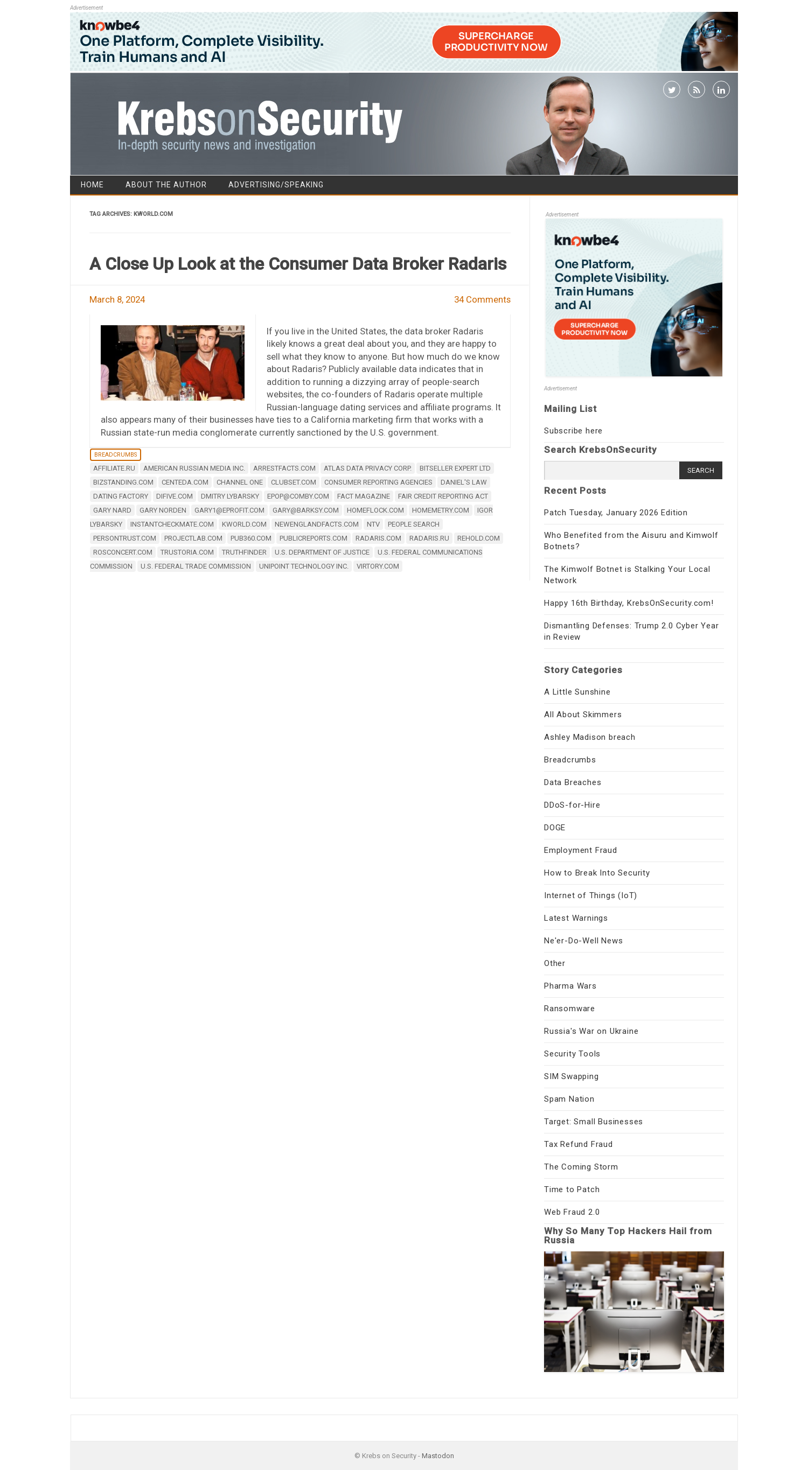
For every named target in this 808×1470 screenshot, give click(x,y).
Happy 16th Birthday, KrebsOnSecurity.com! (629, 603)
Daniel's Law (464, 482)
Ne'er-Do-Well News (583, 941)
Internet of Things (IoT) (590, 895)
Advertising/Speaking (276, 184)
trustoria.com (187, 552)
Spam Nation (569, 1099)
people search (414, 524)
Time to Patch (572, 1189)
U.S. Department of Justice (322, 552)
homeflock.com (375, 510)
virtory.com (378, 566)
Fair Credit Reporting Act (443, 496)
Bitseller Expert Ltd (455, 468)
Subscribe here (573, 431)
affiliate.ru (114, 468)
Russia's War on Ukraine (591, 1031)
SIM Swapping (571, 1076)
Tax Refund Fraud (578, 1144)
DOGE (555, 827)
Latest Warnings (576, 918)
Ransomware (569, 1008)
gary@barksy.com (306, 510)
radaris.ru (429, 538)
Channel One (240, 482)
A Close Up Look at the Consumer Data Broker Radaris (297, 264)
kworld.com (244, 524)
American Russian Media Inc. (194, 468)
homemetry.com (440, 510)
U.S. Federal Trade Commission (196, 566)
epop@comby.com (298, 496)
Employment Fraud (580, 850)
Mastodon (438, 1456)
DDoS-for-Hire (572, 805)
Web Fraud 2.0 (572, 1212)
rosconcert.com (122, 552)
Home (92, 184)
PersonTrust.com (124, 538)
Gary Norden (163, 510)
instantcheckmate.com (172, 524)
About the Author (166, 184)
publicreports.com (313, 538)
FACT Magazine (363, 496)
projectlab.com (193, 538)
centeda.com (185, 482)
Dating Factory (120, 496)
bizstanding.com (123, 482)
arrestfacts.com (284, 468)
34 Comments (482, 299)
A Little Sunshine (577, 692)
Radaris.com (378, 538)
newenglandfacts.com (317, 524)
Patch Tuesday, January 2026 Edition (616, 512)
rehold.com (478, 538)
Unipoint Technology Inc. (304, 566)
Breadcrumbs (115, 454)
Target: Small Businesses (593, 1121)
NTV (373, 524)
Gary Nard (112, 510)
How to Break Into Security (597, 873)
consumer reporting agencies (378, 482)
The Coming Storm (581, 1167)
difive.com (174, 496)
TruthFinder (244, 552)
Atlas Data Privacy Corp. (368, 468)
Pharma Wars (570, 986)
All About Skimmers (583, 714)
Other (555, 963)
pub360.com (251, 538)
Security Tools (572, 1054)
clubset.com (293, 482)
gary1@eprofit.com (229, 510)
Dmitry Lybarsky (230, 496)
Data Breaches (572, 782)
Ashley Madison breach (590, 737)
